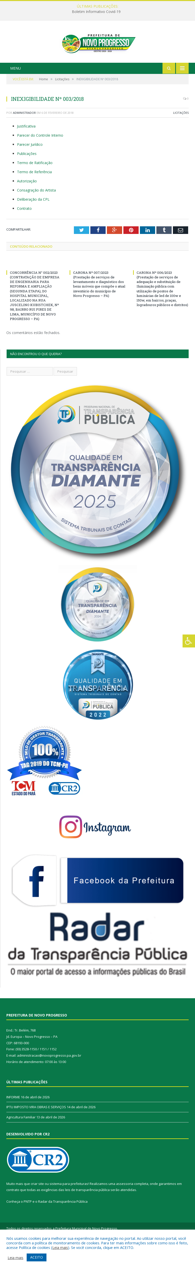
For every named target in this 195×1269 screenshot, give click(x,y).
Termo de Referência (34, 196)
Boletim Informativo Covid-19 (96, 11)
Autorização (27, 205)
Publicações (27, 177)
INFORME (13, 1121)
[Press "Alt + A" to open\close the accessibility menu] (189, 640)
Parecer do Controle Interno (40, 159)
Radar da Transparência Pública (63, 1226)
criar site (37, 1207)
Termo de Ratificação (35, 186)
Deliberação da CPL (33, 223)
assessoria (124, 1207)
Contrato (24, 232)
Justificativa (26, 150)
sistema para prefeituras (69, 1207)
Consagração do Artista (36, 214)
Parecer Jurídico (30, 168)
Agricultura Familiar (21, 1141)
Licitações (181, 137)
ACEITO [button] (36, 1257)
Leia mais (60, 1247)
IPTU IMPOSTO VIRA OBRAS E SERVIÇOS (36, 1131)
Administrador (24, 137)
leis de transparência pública (87, 1214)
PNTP (28, 1226)
